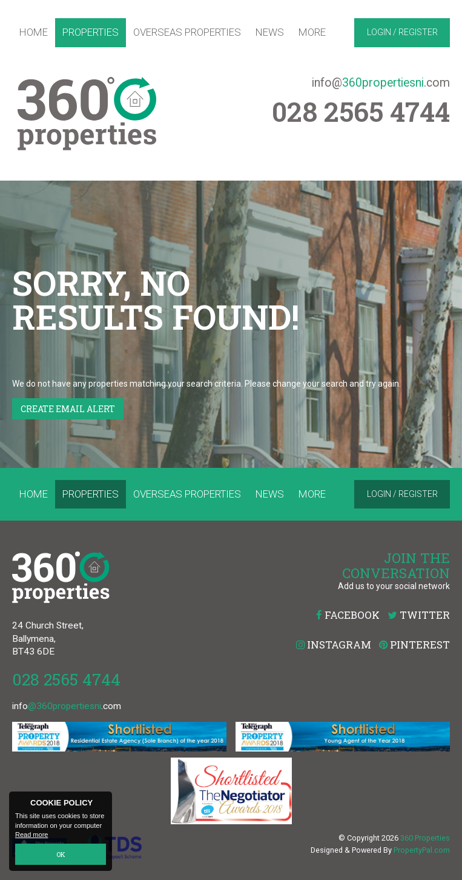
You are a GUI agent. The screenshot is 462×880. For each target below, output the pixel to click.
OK (60, 854)
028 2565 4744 (66, 679)
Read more (31, 835)
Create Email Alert (68, 409)
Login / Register (402, 32)
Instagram (333, 645)
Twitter (419, 615)
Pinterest (414, 645)
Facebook (348, 615)
